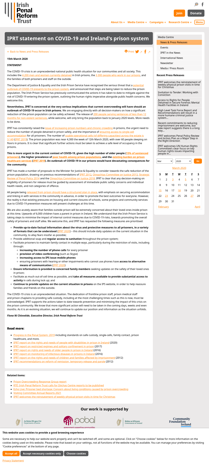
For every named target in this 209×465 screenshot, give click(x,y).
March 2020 (179, 168)
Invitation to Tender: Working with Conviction (178, 94)
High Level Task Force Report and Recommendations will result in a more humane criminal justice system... (177, 114)
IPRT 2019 (21, 139)
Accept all (11, 453)
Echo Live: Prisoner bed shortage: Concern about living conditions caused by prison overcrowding (71, 389)
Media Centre (137, 22)
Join (179, 13)
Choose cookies (76, 453)
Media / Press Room (172, 68)
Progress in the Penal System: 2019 (34, 335)
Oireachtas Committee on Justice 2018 (72, 178)
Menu (199, 22)
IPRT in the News (170, 52)
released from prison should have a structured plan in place (62, 192)
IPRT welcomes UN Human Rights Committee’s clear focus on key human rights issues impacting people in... (178, 149)
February (163, 206)
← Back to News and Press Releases (28, 51)
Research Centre (180, 22)
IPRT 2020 (64, 231)
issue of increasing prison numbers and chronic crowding (79, 128)
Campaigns (158, 22)
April (197, 206)
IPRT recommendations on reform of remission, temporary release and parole (59, 361)
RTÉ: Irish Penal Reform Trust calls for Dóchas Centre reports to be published (59, 385)
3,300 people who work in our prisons (118, 75)
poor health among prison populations (77, 157)
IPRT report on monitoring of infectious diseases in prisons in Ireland (54, 354)
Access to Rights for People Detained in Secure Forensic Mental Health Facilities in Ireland (179, 102)
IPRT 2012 (86, 174)
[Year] (183, 161)
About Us (118, 22)
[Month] (165, 161)
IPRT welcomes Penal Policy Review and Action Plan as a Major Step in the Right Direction (178, 138)
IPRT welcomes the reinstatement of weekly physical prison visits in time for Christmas (64, 396)
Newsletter (166, 63)
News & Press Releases (173, 42)
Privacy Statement (13, 460)
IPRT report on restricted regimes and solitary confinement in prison (54, 346)
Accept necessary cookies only (42, 453)
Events (164, 47)
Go (197, 161)
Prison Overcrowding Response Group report (40, 381)
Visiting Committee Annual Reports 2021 (37, 393)
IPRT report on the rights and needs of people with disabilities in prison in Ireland (61, 342)
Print (129, 51)
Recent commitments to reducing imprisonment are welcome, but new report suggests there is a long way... (179, 126)
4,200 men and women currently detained (47, 75)
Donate (196, 13)
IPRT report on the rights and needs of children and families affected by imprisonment (64, 357)
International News (171, 58)
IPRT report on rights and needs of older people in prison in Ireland (53, 350)
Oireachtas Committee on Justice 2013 (115, 174)
